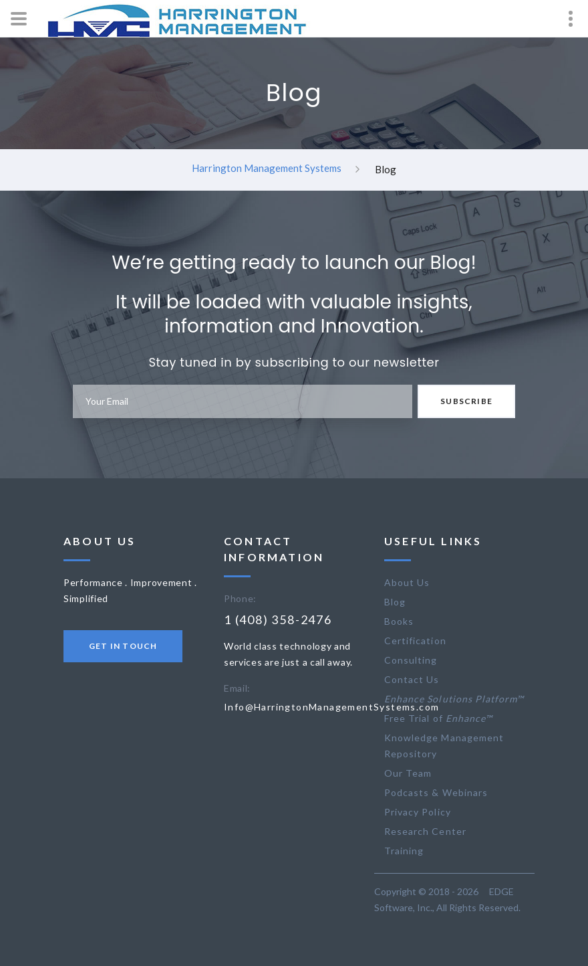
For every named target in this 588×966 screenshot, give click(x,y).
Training (404, 850)
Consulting (411, 660)
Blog (395, 601)
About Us (407, 582)
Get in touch (123, 646)
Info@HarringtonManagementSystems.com (331, 706)
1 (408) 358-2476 (278, 619)
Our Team (408, 773)
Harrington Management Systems (266, 168)
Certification (415, 640)
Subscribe (466, 401)
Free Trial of (438, 718)
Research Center (425, 831)
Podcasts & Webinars (436, 792)
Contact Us (412, 679)
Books (399, 621)
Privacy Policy (417, 811)
